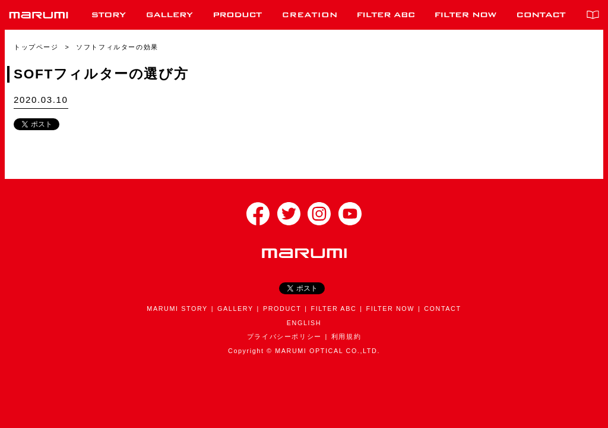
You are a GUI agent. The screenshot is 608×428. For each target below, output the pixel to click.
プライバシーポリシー (284, 336)
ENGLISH (304, 322)
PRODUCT (282, 308)
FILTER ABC (333, 308)
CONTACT (442, 308)
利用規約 (346, 336)
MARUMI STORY (177, 308)
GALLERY (235, 308)
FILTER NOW (390, 308)
